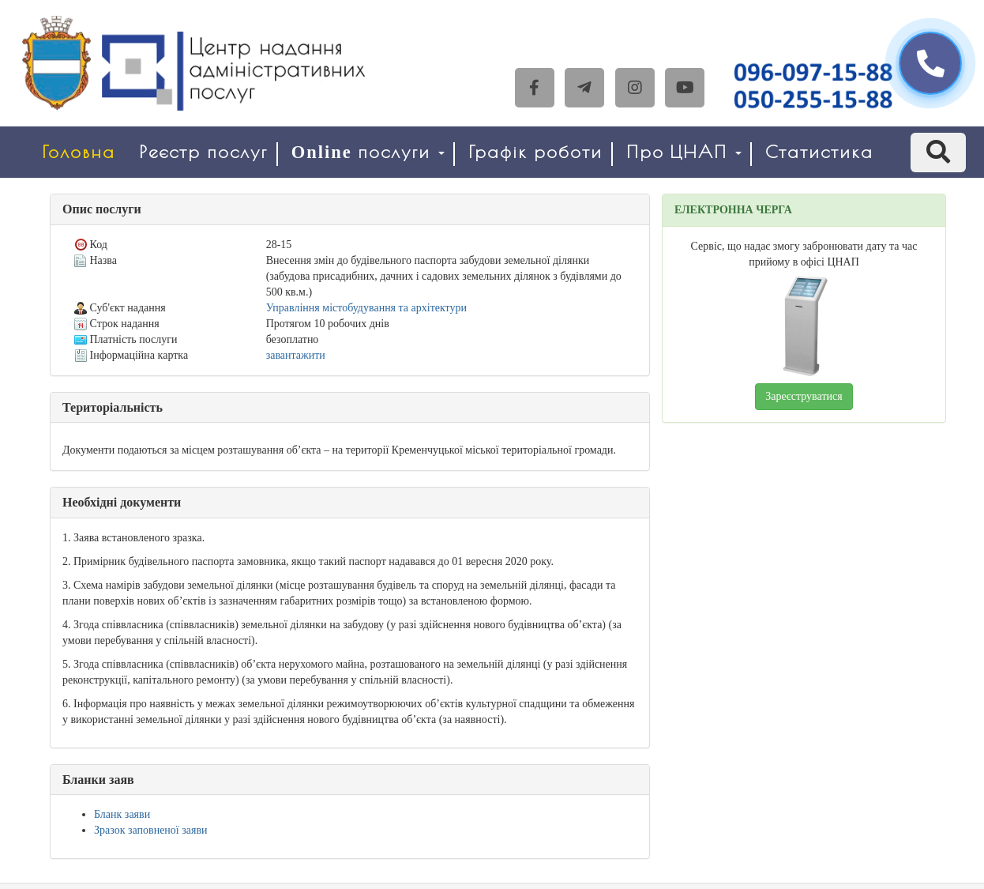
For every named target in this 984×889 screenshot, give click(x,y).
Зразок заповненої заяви (151, 830)
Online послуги (368, 152)
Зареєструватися (803, 396)
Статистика (819, 152)
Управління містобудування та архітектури (366, 308)
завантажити (295, 355)
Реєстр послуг (203, 152)
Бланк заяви (122, 814)
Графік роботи (535, 152)
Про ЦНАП (684, 152)
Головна (78, 152)
